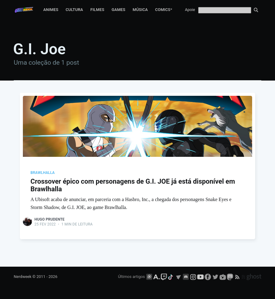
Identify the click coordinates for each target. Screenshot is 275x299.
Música (140, 9)
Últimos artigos (131, 276)
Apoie (190, 9)
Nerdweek (22, 276)
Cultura (74, 9)
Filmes (97, 9)
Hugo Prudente (49, 219)
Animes (50, 9)
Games (118, 9)
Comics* (163, 9)
